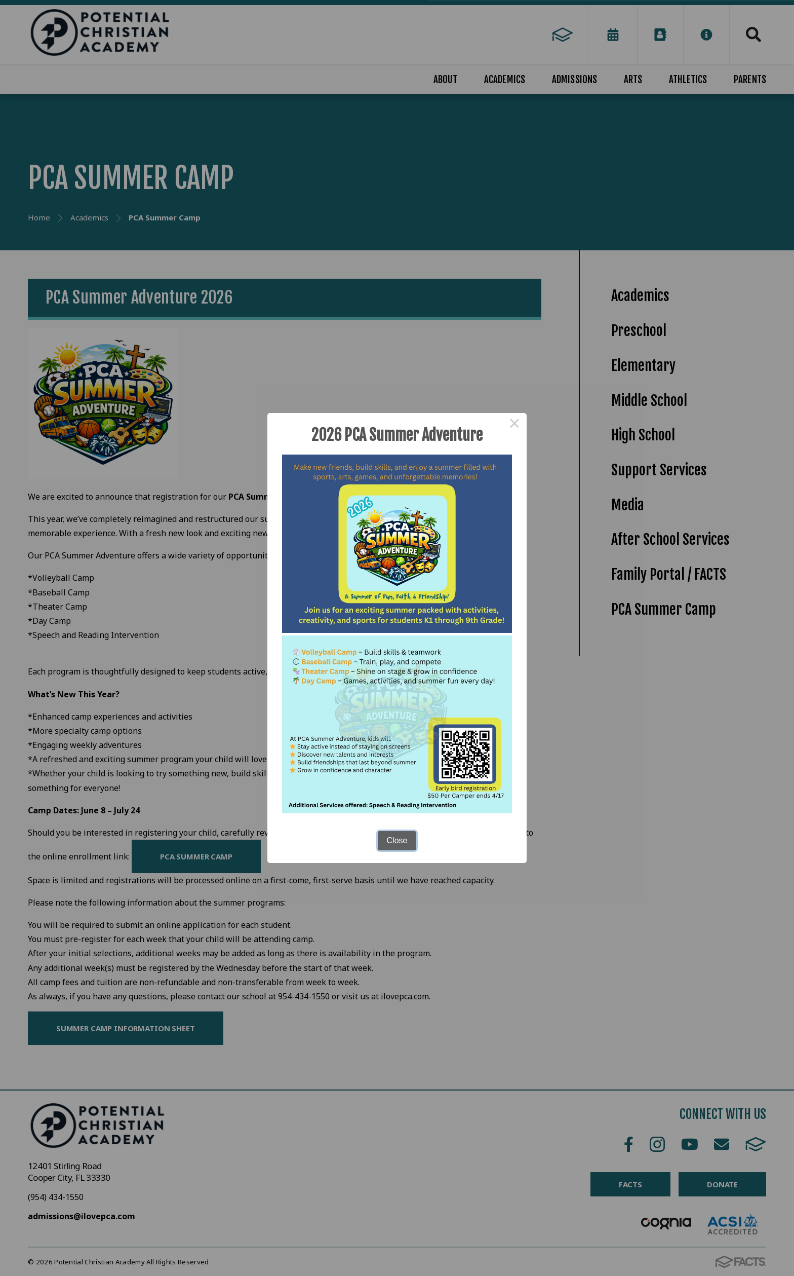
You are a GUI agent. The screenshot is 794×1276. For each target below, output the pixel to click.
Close (397, 840)
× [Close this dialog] (514, 425)
